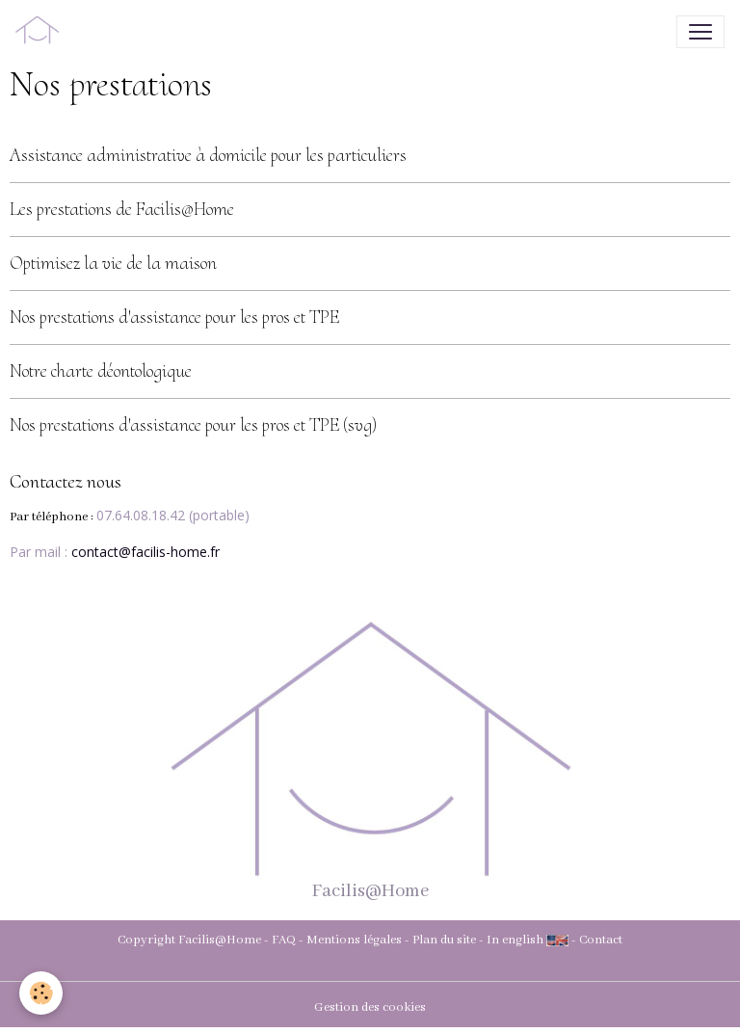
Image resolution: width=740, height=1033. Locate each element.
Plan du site (444, 940)
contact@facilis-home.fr (145, 552)
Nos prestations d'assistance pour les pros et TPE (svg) (193, 425)
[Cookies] (41, 993)
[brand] (40, 31)
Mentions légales (354, 940)
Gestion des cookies (370, 1007)
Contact (600, 940)
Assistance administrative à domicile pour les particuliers (208, 155)
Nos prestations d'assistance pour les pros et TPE (174, 317)
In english (515, 940)
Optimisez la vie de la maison (113, 263)
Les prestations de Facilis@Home (122, 209)
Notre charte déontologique (101, 371)
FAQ (284, 940)
